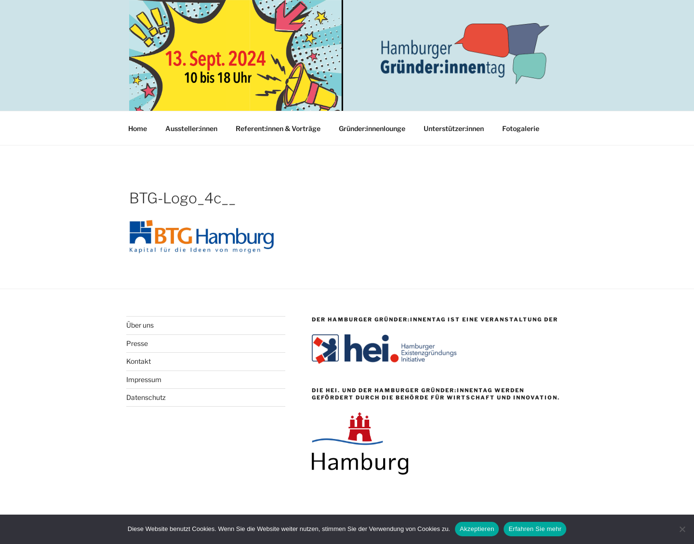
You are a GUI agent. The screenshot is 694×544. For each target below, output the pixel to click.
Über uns (140, 325)
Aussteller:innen (191, 128)
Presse (137, 343)
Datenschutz (146, 397)
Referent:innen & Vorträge (278, 128)
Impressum (143, 379)
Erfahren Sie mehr (534, 528)
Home (137, 128)
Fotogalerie (520, 128)
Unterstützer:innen (454, 128)
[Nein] (682, 529)
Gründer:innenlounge (372, 128)
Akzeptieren (477, 528)
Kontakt (138, 361)
